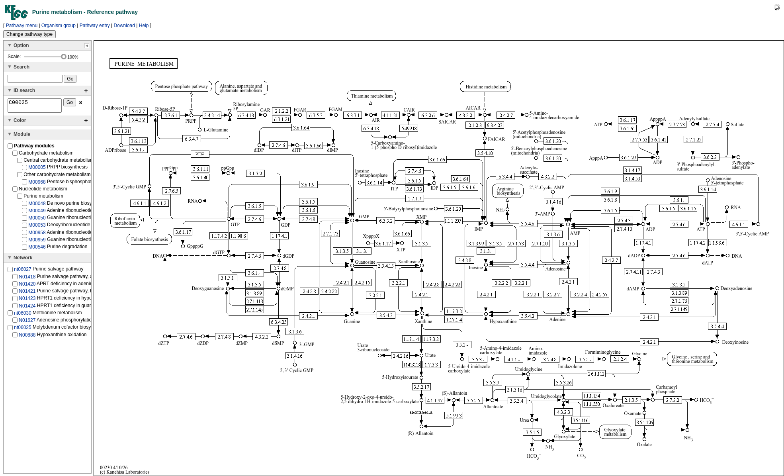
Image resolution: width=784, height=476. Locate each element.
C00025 (35, 106)
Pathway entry (95, 25)
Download (124, 25)
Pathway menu (21, 25)
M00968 (36, 184)
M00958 (36, 235)
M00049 (36, 213)
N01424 (27, 308)
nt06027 (22, 271)
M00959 (36, 242)
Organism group (58, 25)
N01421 (27, 293)
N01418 (27, 279)
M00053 (36, 227)
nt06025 (22, 330)
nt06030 (22, 315)
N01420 (27, 286)
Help (144, 25)
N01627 (27, 322)
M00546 (36, 249)
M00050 (36, 220)
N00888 (27, 337)
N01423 (27, 301)
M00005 (36, 169)
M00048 (36, 206)
